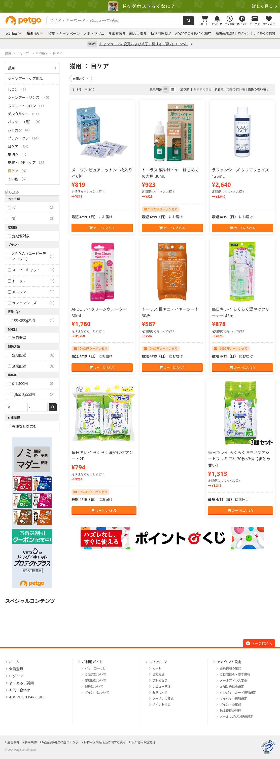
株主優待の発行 (230, 710)
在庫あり (81, 78)
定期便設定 (159, 680)
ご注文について (95, 674)
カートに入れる (102, 228)
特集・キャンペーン (64, 33)
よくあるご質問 (264, 33)
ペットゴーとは (95, 668)
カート (156, 668)
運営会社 (13, 742)
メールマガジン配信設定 (236, 717)
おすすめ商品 (202, 89)
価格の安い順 (236, 89)
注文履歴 (158, 674)
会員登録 (16, 668)
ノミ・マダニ (93, 33)
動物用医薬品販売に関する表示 (105, 742)
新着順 (219, 89)
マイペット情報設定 (233, 698)
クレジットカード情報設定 (238, 692)
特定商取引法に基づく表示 (60, 742)
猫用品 (33, 33)
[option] (140, 6)
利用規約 (31, 742)
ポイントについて (97, 692)
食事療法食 (117, 33)
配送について (94, 686)
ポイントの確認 (230, 704)
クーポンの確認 (162, 698)
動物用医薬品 (160, 33)
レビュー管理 (161, 686)
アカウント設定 (229, 661)
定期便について (95, 680)
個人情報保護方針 (143, 742)
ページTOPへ (259, 643)
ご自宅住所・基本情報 (235, 674)
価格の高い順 (257, 89)
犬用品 (11, 33)
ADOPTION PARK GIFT (193, 33)
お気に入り (159, 692)
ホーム (14, 661)
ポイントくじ (161, 704)
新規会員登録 (225, 33)
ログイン (244, 33)
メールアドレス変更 (233, 680)
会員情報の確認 (230, 668)
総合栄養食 (138, 33)
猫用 (11, 68)
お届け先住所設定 (232, 686)
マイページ (158, 661)
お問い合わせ (19, 690)
